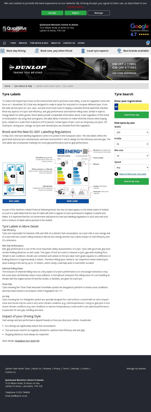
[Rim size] (131, 155)
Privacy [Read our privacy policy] (57, 368)
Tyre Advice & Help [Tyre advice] (39, 43)
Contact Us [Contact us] (69, 43)
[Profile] (131, 144)
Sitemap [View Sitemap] (75, 368)
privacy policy (75, 6)
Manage (98, 12)
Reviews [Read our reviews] (47, 368)
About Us (55, 43)
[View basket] (148, 43)
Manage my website (136, 368)
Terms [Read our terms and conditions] (66, 368)
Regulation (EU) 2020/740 (27, 340)
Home (7, 86)
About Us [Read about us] (36, 368)
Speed (117, 162)
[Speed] (131, 167)
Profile (117, 138)
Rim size (118, 150)
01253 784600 (46, 33)
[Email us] (19, 395)
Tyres (13, 43)
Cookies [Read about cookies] (85, 368)
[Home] (4, 43)
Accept (52, 12)
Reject (75, 12)
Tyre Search (123, 94)
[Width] (131, 132)
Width (117, 126)
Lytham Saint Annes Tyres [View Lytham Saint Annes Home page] (17, 368)
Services (23, 43)
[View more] (75, 68)
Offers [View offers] (81, 43)
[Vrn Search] (131, 107)
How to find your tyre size (132, 174)
